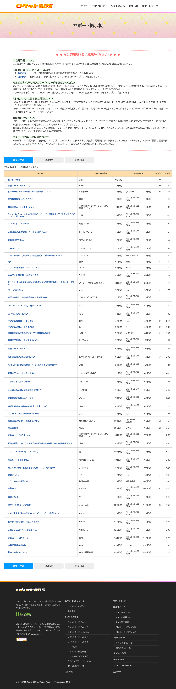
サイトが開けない (15, 290)
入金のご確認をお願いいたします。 (23, 452)
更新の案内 (13, 428)
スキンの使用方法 (123, 617)
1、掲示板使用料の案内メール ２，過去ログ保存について (32, 365)
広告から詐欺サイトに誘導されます (23, 275)
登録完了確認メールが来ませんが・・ (23, 340)
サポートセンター (151, 6)
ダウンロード (118, 659)
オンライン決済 (119, 653)
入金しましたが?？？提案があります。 (24, 530)
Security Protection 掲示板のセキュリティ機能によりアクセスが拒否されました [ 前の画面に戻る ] (41, 215)
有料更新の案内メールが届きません (23, 421)
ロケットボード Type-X (78, 637)
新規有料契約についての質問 (20, 199)
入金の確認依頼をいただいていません (24, 268)
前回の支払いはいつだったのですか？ (24, 390)
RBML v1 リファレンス (126, 627)
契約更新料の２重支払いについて (22, 357)
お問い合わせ (119, 637)
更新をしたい (14, 475)
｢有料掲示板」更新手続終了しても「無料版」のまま (29, 333)
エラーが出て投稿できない (19, 382)
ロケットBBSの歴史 (76, 606)
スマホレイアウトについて (19, 314)
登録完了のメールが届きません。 (22, 373)
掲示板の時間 (14, 180)
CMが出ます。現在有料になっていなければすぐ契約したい (33, 513)
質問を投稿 (18, 160)
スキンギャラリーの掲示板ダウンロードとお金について (31, 468)
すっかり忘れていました (18, 223)
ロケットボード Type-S (78, 627)
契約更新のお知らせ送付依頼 (20, 321)
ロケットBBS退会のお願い (19, 505)
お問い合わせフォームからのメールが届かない (28, 297)
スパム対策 (72, 647)
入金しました (13, 248)
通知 (10, 262)
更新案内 (12, 488)
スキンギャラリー (123, 612)
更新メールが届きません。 (19, 186)
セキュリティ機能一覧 (77, 651)
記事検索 (22, 76)
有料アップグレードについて (80, 661)
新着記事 (79, 160)
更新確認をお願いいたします (20, 398)
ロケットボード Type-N (78, 622)
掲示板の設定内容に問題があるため (23, 522)
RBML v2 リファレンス (126, 632)
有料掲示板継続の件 (17, 545)
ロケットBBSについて (93, 6)
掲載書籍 (71, 611)
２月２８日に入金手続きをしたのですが (25, 414)
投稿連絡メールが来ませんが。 (21, 207)
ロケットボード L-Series (78, 632)
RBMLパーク (119, 607)
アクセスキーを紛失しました (20, 481)
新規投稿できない (16, 240)
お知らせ (133, 6)
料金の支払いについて (18, 552)
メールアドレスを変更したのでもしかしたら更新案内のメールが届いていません (41, 283)
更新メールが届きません (18, 349)
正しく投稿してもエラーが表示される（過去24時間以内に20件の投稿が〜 (40, 443)
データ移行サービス (76, 666)
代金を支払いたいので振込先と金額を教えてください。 (32, 192)
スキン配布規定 (122, 622)
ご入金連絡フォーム (124, 643)
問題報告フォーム (123, 648)
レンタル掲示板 (117, 6)
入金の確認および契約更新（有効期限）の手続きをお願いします (35, 255)
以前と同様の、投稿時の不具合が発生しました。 (28, 406)
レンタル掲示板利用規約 (78, 656)
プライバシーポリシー (122, 666)
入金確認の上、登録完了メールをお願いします (28, 232)
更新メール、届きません (18, 538)
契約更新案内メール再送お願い (21, 327)
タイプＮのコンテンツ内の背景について (25, 306)
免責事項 (117, 672)
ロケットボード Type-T (78, 642)
